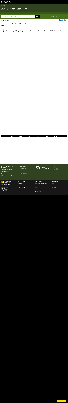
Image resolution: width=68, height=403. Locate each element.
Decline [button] (54, 400)
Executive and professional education (24, 188)
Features (53, 184)
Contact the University (4, 187)
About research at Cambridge (56, 188)
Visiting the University (38, 184)
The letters (14, 12)
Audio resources (23, 168)
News (36, 187)
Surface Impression (9, 175)
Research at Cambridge (56, 181)
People (28, 12)
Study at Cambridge (21, 181)
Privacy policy (3, 173)
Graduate (19, 184)
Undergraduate (20, 183)
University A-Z (3, 186)
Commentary (21, 12)
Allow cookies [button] (61, 400)
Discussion (53, 186)
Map (35, 186)
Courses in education (21, 190)
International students (21, 186)
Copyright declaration (5, 171)
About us (45, 12)
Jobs (36, 190)
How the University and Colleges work (41, 183)
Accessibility (3, 188)
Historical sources (23, 166)
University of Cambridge (6, 169)
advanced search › (54, 16)
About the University (38, 181)
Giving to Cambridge (38, 191)
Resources (39, 12)
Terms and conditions (4, 190)
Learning (33, 12)
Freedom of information (4, 189)
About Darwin (7, 12)
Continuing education (21, 187)
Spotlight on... (54, 187)
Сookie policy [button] (37, 400)
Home (1, 5)
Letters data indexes (23, 173)
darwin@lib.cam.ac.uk (5, 167)
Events (36, 188)
